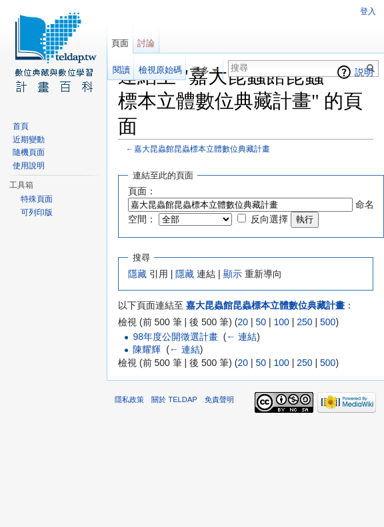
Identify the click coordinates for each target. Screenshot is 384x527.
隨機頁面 (29, 152)
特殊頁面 (37, 199)
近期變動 (29, 139)
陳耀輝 (147, 349)
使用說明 (29, 165)
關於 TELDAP (174, 399)
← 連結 (241, 336)
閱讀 (121, 70)
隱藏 (137, 274)
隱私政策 (129, 399)
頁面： (142, 191)
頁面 (120, 43)
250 (304, 322)
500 (327, 322)
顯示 (232, 274)
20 (242, 322)
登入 (368, 11)
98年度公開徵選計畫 (175, 336)
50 (260, 322)
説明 (364, 72)
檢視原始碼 (160, 70)
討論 (146, 43)
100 (281, 322)
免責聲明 (219, 399)
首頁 (21, 126)
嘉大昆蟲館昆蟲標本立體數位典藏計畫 (202, 148)
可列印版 (37, 212)
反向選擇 (269, 219)
